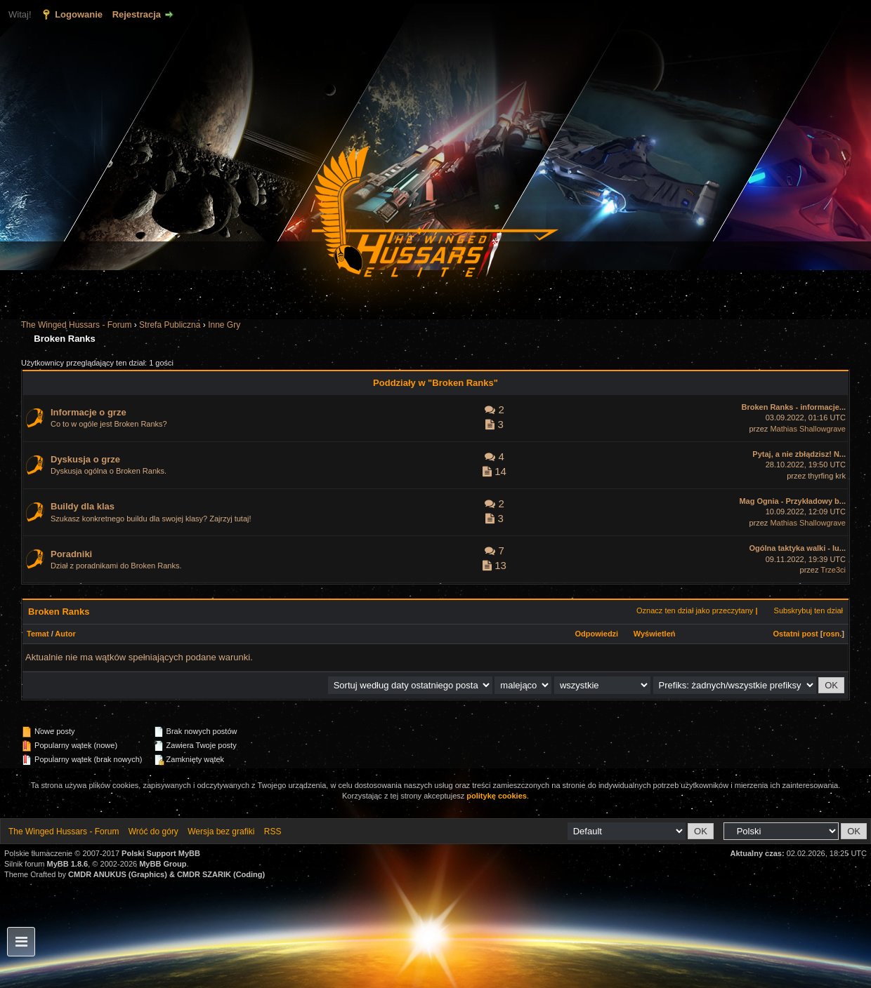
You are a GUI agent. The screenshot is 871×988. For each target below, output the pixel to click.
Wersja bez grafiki (221, 831)
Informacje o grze (88, 412)
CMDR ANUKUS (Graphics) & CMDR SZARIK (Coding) (166, 874)
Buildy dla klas (82, 506)
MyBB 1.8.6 (68, 864)
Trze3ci (833, 570)
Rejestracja (136, 14)
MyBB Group (162, 864)
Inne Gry (224, 325)
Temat (38, 633)
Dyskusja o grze (85, 459)
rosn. (832, 633)
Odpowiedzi (596, 633)
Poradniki (71, 554)
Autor (65, 633)
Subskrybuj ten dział (808, 610)
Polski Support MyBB (161, 853)
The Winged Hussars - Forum (76, 325)
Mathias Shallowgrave (808, 429)
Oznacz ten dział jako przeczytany (694, 610)
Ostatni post (795, 633)
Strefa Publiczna (169, 325)
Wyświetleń (655, 633)
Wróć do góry (153, 831)
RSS (273, 831)
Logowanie (79, 14)
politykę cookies (496, 796)
